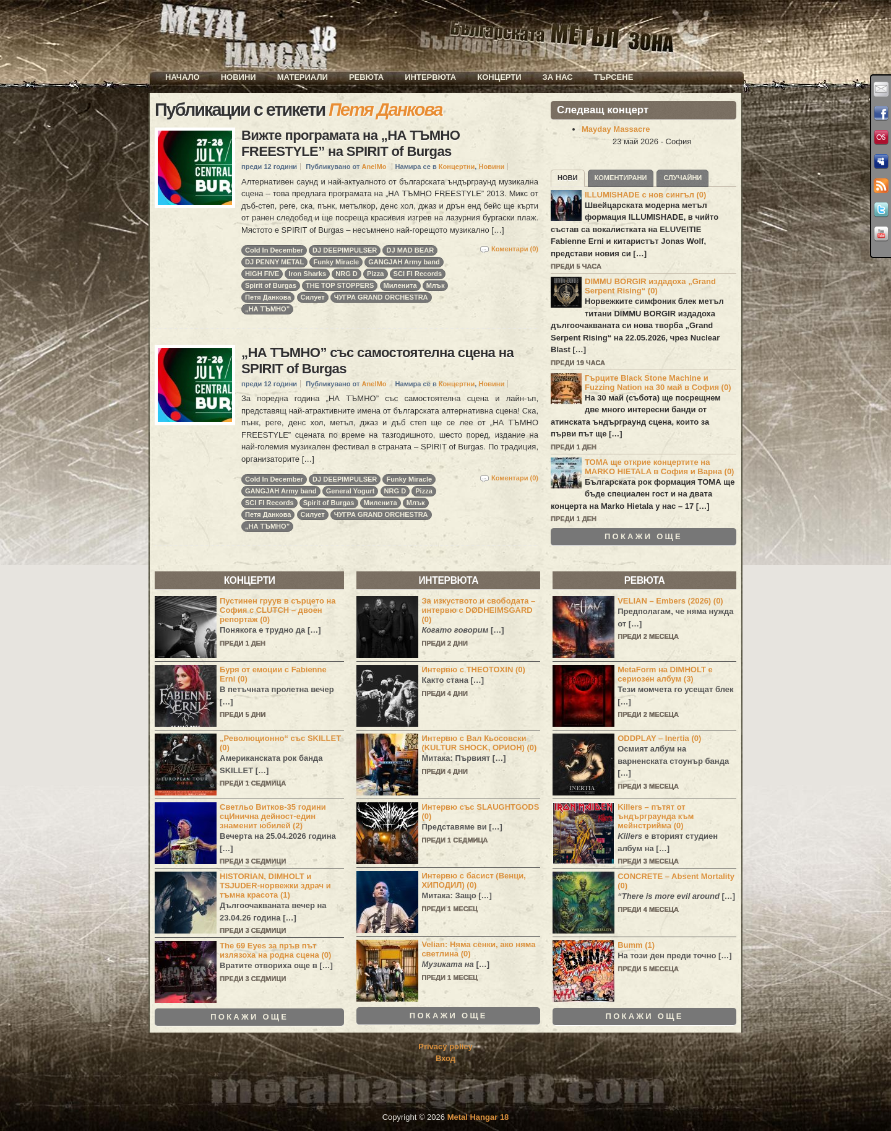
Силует (313, 297)
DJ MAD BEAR (410, 250)
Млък (435, 285)
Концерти (499, 77)
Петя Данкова (268, 297)
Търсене (614, 77)
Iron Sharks (307, 273)
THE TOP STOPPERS (340, 285)
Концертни (457, 166)
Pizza (375, 273)
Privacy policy (445, 1046)
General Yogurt (350, 491)
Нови (567, 177)
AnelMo (374, 166)
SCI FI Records (418, 273)
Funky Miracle (336, 262)
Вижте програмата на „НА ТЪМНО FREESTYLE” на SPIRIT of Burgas (350, 143)
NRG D (346, 273)
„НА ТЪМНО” (267, 309)
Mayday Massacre (616, 129)
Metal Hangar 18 (478, 1117)
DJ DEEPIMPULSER (344, 250)
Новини (238, 77)
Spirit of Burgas (270, 285)
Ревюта (366, 77)
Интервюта (430, 77)
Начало (182, 77)
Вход (445, 1058)
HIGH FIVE (262, 273)
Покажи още (643, 536)
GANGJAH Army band (404, 262)
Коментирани (621, 177)
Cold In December (274, 250)
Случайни (682, 177)
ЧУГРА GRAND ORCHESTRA (381, 297)
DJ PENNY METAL (274, 262)
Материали (302, 77)
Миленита (400, 285)
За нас (557, 77)
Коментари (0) (514, 249)
